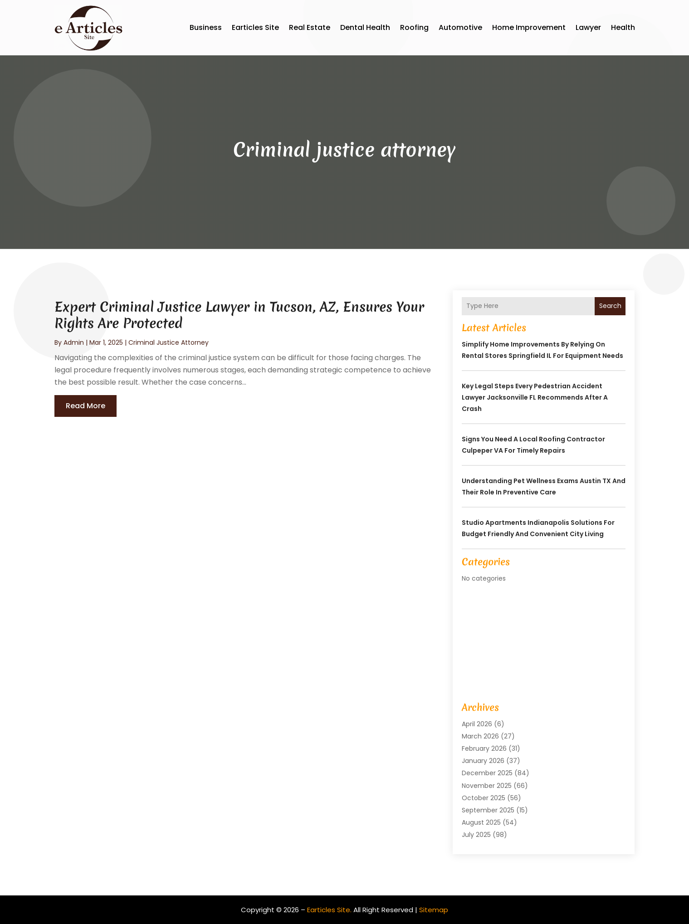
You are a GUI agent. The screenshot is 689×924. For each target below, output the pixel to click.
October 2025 (483, 797)
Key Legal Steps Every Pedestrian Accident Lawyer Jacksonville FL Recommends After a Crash (535, 397)
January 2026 (483, 760)
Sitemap (433, 909)
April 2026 (477, 723)
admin (74, 342)
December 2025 (487, 772)
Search (610, 305)
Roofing (414, 27)
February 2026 (484, 748)
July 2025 (476, 834)
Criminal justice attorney (168, 342)
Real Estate (309, 27)
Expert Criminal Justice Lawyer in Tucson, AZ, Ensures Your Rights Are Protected (239, 315)
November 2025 (487, 785)
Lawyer (588, 27)
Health (623, 27)
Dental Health (365, 27)
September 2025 (488, 810)
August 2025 (481, 822)
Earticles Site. (329, 909)
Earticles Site (255, 27)
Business (206, 27)
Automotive (460, 27)
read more (85, 406)
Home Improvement (529, 27)
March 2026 (480, 736)
